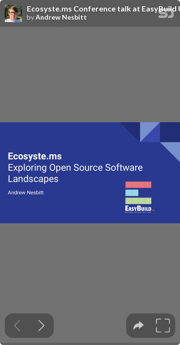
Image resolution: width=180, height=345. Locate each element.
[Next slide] (41, 325)
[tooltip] (138, 325)
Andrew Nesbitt (61, 17)
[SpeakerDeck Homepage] (166, 15)
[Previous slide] (17, 325)
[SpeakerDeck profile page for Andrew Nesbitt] (13, 14)
